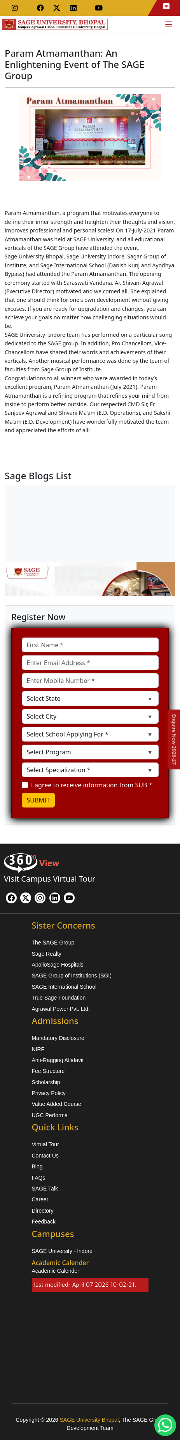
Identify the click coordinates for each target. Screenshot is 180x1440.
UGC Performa (50, 1115)
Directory (43, 1211)
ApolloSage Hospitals (58, 965)
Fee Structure (48, 1071)
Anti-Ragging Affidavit (58, 1060)
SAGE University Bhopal (89, 1420)
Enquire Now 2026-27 (174, 739)
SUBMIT (38, 800)
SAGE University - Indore (62, 1251)
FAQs (38, 1178)
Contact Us (45, 1155)
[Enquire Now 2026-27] (174, 739)
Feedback (44, 1221)
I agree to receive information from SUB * (91, 785)
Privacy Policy (49, 1093)
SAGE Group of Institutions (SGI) (72, 975)
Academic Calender (55, 1271)
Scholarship (46, 1082)
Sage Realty (46, 954)
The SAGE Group (53, 942)
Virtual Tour (45, 1144)
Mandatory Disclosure (58, 1038)
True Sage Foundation (59, 998)
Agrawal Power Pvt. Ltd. (61, 1009)
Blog (37, 1166)
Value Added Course (56, 1104)
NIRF (38, 1049)
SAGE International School (64, 987)
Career (40, 1199)
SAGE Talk (45, 1188)
